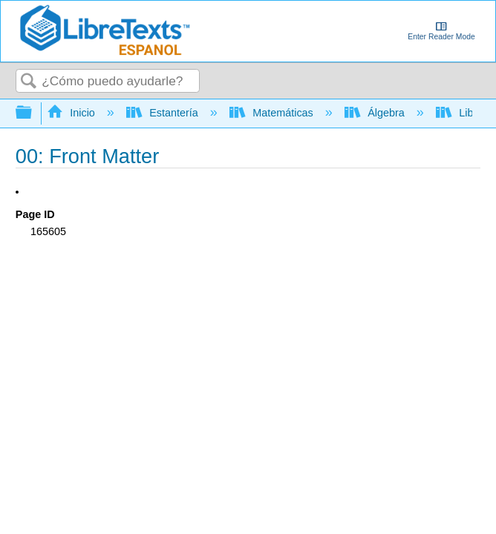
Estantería (163, 113)
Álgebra (376, 113)
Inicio (72, 113)
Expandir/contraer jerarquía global (33, 113)
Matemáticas (272, 113)
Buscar (29, 81)
